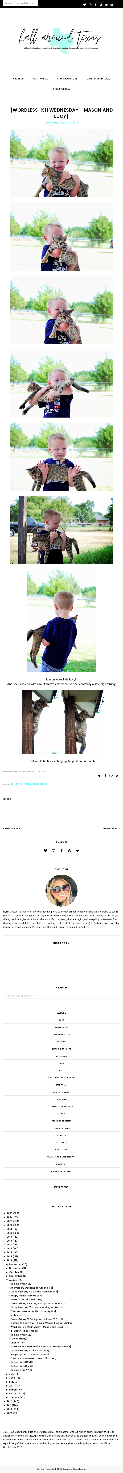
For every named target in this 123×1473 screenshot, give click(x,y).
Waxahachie (62, 1149)
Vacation (61, 1142)
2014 (9, 1256)
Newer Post (12, 828)
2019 (9, 1236)
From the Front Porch (61, 1077)
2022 (9, 1225)
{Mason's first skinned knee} (25, 1299)
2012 (9, 1401)
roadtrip (61, 1164)
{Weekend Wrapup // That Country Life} (32, 1311)
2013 (9, 1260)
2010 (9, 1409)
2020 (9, 1233)
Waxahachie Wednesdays (61, 1157)
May (11, 1381)
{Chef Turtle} (17, 1342)
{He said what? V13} (21, 1283)
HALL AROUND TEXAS (53, 1469)
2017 (9, 1244)
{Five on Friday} (18, 1338)
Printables (61, 1099)
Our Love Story (62, 1092)
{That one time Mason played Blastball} (32, 1358)
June (12, 1377)
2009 (9, 1413)
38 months (16, 784)
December (15, 1264)
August (13, 1280)
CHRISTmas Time (61, 1034)
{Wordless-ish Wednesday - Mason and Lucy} (36, 1327)
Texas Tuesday (61, 1128)
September (15, 1276)
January (14, 1397)
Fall (61, 1070)
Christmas (61, 1056)
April (12, 1385)
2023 (9, 1221)
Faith (61, 1063)
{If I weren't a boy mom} (23, 1330)
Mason (27, 784)
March (13, 1389)
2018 (9, 1240)
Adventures (61, 1027)
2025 (61, 1020)
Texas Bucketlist (62, 1121)
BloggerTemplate (79, 1469)
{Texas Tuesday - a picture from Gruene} (33, 1291)
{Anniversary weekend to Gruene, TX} (31, 1287)
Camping (61, 1041)
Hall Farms (61, 1085)
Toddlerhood (40, 784)
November (15, 1268)
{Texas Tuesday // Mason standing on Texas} (36, 1307)
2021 (9, 1229)
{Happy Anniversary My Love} (26, 1295)
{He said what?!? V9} (21, 1370)
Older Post (110, 828)
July (11, 1374)
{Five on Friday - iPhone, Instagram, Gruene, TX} (37, 1303)
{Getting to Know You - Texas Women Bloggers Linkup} (41, 1323)
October (14, 1272)
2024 (10, 1217)
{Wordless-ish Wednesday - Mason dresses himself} (40, 1346)
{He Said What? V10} (21, 1366)
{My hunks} (15, 1315)
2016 (9, 1248)
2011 (9, 1405)
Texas (61, 1113)
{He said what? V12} (21, 1334)
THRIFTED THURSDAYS (61, 1106)
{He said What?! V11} (21, 1362)
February (14, 1393)
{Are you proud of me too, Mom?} (29, 1354)
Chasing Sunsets (61, 1049)
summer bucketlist (62, 1171)
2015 (9, 1252)
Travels (61, 1135)
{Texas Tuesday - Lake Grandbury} (29, 1350)
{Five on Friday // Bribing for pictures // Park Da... (37, 1319)
